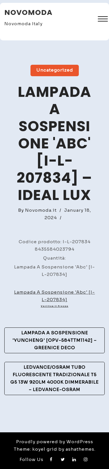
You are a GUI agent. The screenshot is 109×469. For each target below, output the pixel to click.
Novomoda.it (41, 210)
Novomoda (28, 12)
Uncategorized (54, 70)
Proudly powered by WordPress (54, 441)
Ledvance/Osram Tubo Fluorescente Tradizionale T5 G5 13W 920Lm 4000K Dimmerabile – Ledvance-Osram (54, 378)
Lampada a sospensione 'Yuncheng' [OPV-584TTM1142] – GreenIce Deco (54, 340)
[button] (103, 20)
